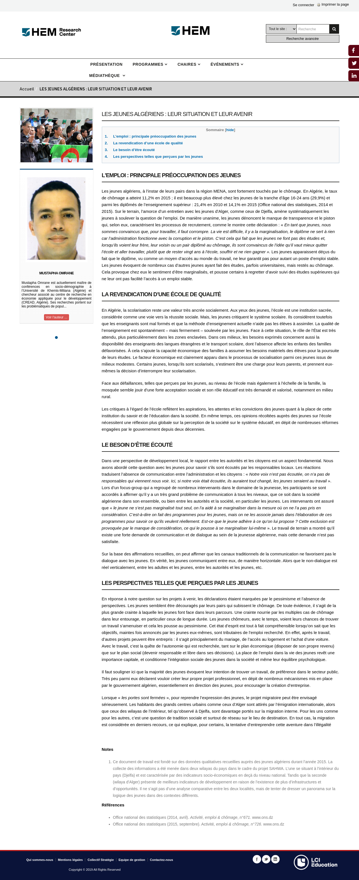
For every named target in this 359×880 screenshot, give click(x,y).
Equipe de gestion (132, 859)
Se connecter (303, 5)
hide (230, 130)
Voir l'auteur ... (56, 317)
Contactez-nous (161, 859)
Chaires (187, 64)
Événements (225, 64)
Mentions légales (70, 859)
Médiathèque (105, 75)
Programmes (148, 64)
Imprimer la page (333, 4)
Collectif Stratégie (101, 859)
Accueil (27, 89)
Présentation (106, 64)
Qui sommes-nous (39, 859)
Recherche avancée (302, 39)
